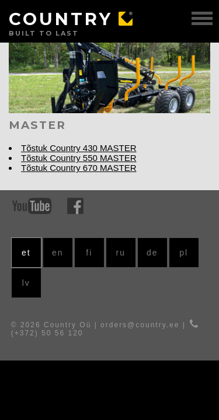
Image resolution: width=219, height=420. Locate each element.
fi (89, 252)
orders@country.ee (139, 325)
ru (121, 252)
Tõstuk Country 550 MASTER (79, 158)
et (26, 252)
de (152, 252)
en (58, 252)
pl (183, 252)
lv (26, 283)
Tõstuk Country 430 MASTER (79, 148)
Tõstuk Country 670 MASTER (79, 168)
